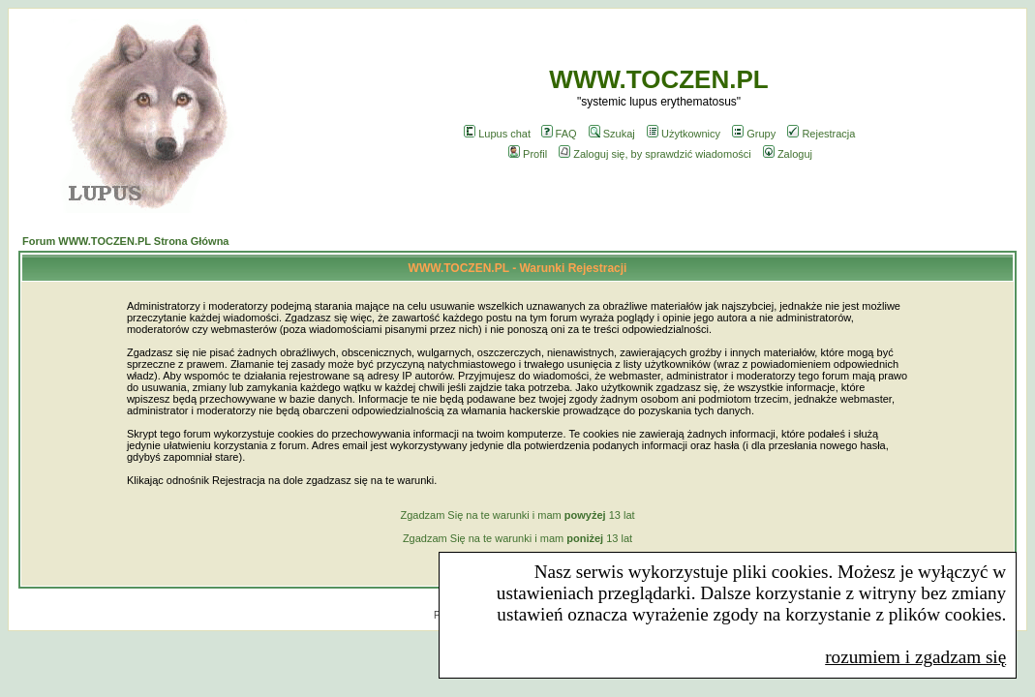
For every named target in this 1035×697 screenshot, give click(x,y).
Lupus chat (497, 133)
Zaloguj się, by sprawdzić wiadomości (654, 154)
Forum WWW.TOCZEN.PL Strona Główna (125, 241)
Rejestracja (821, 133)
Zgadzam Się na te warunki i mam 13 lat (517, 515)
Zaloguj (787, 154)
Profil (527, 154)
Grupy (754, 133)
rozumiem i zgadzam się (915, 657)
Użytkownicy (683, 133)
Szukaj (612, 133)
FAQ (559, 133)
